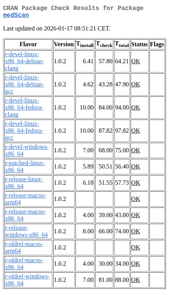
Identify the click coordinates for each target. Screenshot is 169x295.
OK (135, 64)
